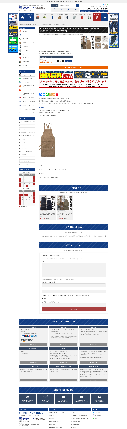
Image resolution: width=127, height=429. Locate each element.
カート (21, 145)
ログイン (28, 10)
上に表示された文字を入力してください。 (52, 329)
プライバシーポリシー (25, 164)
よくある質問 (97, 11)
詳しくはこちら (33, 371)
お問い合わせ (104, 11)
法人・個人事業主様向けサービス (27, 135)
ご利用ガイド (83, 11)
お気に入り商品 (24, 148)
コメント (44, 289)
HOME (22, 22)
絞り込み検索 (55, 5)
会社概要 (22, 126)
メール (43, 316)
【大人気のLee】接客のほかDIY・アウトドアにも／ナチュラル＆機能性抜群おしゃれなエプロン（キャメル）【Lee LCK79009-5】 (74, 263)
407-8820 (96, 8)
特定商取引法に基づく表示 (26, 161)
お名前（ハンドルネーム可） (48, 309)
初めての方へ (90, 11)
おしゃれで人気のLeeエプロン (53, 22)
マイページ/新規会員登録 (26, 151)
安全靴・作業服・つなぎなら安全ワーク (27, 122)
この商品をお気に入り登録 (74, 95)
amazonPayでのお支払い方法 (27, 132)
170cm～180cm (43, 22)
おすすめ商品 (23, 139)
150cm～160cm (29, 22)
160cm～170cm (36, 22)
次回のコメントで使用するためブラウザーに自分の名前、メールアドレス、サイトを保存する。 (66, 322)
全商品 (61, 22)
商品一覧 (22, 142)
